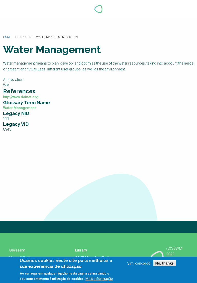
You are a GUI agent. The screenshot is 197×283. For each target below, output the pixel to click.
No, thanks (164, 263)
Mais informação (99, 278)
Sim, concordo (138, 263)
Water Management (19, 108)
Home (7, 37)
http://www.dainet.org (20, 97)
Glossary (17, 250)
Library (81, 250)
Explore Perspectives (183, 9)
